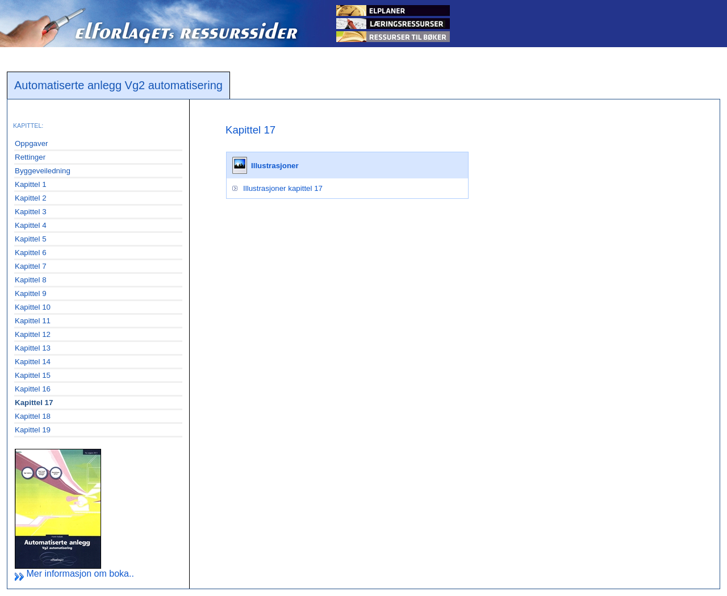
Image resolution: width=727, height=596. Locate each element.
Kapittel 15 (33, 375)
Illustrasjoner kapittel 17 (283, 188)
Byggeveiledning (42, 170)
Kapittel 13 (33, 348)
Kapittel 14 (33, 361)
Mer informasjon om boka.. (74, 573)
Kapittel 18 (33, 416)
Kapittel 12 (33, 334)
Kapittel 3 (31, 211)
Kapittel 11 (33, 320)
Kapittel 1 (31, 184)
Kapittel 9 (31, 293)
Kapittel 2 (31, 198)
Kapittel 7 (31, 266)
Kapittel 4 (31, 225)
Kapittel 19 (33, 430)
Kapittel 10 (33, 307)
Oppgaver (31, 143)
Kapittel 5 (31, 239)
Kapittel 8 (31, 280)
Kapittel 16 (33, 389)
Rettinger (30, 157)
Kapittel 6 (31, 252)
